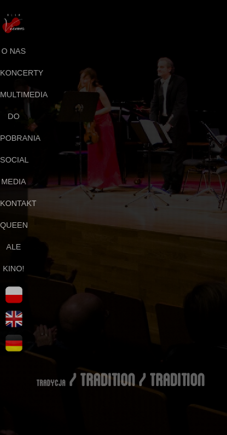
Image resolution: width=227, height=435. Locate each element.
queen (13, 225)
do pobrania (13, 127)
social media (13, 170)
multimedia (13, 94)
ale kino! (13, 257)
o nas (13, 51)
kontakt (13, 203)
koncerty (13, 72)
